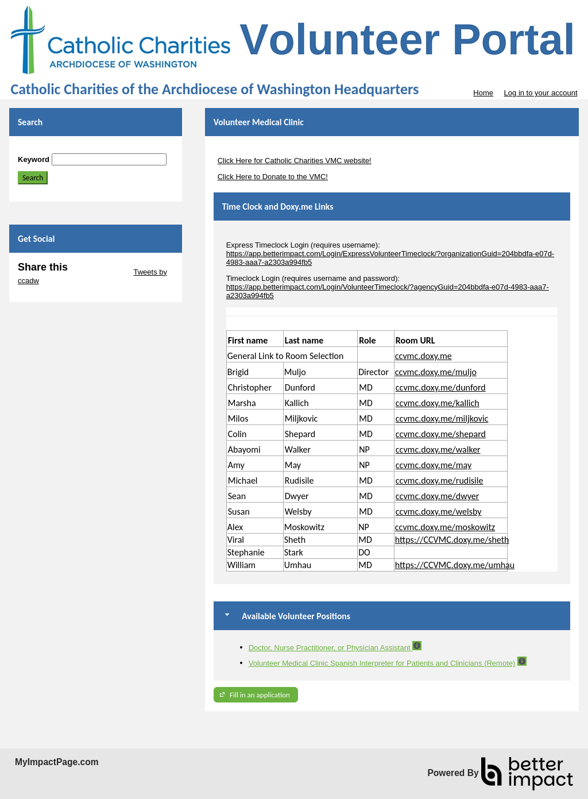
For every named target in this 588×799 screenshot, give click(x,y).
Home (483, 92)
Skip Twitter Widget (99, 272)
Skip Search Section (51, 149)
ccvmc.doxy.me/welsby (439, 511)
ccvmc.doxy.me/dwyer (437, 496)
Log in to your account (541, 92)
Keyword (33, 159)
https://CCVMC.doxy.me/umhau (454, 564)
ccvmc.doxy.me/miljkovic (442, 418)
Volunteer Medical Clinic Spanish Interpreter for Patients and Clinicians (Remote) (382, 663)
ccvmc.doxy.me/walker (438, 449)
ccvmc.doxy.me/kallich (437, 402)
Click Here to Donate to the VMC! (273, 176)
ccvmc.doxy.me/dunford (441, 387)
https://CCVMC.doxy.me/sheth (452, 539)
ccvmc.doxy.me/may (433, 465)
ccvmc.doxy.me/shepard (441, 434)
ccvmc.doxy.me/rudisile (439, 480)
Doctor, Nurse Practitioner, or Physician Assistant (330, 647)
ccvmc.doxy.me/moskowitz (445, 527)
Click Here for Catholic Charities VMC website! (295, 160)
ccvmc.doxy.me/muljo (436, 371)
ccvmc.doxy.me (423, 355)
